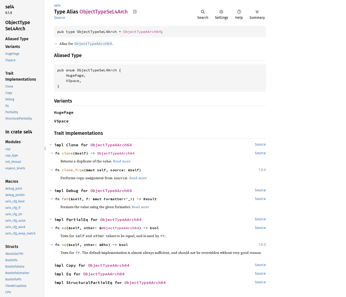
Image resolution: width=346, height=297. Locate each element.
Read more (121, 161)
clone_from (73, 170)
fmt (65, 199)
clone (67, 153)
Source (59, 17)
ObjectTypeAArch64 (142, 31)
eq (64, 228)
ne (64, 244)
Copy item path (135, 11)
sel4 (57, 5)
